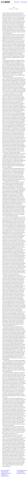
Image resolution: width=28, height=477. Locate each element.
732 (7, 218)
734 (17, 433)
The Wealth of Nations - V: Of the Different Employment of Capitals (22, 472)
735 (5, 437)
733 (13, 229)
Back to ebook (17, 1)
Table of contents (24, 1)
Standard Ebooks (5, 2)
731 (22, 92)
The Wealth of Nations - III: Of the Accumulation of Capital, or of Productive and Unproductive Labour (6, 473)
